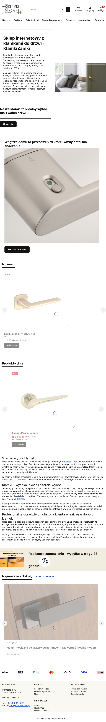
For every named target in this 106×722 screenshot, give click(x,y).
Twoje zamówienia (79, 689)
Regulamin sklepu (41, 689)
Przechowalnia (77, 694)
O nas (36, 705)
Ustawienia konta (78, 691)
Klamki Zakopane (41, 710)
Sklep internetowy (50, 718)
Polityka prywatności (43, 691)
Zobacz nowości (17, 249)
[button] (68, 9)
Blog (36, 694)
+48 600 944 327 (15, 703)
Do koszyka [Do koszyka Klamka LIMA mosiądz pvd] (19, 444)
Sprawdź (8, 124)
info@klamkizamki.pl (19, 705)
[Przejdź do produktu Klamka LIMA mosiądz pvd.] (44, 400)
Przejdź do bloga (45, 576)
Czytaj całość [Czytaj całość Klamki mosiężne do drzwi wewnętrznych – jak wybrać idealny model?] (13, 654)
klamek (67, 461)
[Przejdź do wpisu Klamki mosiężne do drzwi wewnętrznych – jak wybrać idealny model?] (51, 612)
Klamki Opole (39, 708)
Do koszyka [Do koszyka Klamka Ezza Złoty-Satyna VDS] (11, 345)
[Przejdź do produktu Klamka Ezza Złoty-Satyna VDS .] (37, 301)
